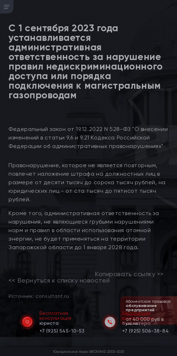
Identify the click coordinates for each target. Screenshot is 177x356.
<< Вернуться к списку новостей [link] (59, 280)
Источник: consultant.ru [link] (39, 296)
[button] (172, 324)
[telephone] (61, 330)
